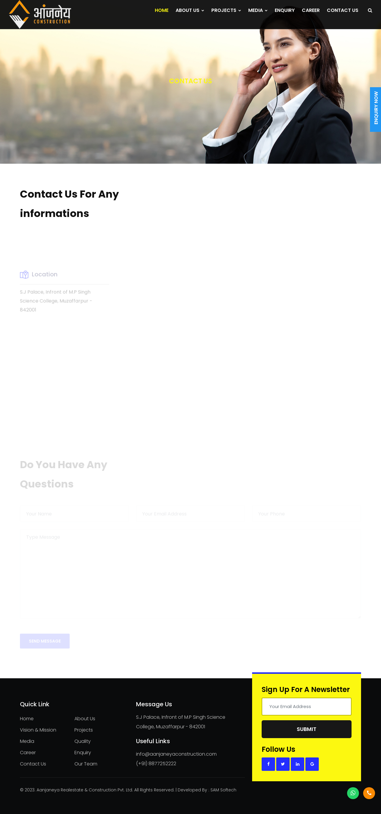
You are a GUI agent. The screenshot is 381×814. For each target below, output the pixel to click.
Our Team (85, 763)
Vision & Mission (38, 729)
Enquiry (285, 10)
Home (161, 10)
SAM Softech (223, 790)
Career (311, 10)
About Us (190, 10)
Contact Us (342, 10)
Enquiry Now (376, 107)
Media (258, 10)
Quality (82, 741)
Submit (306, 729)
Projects (226, 10)
